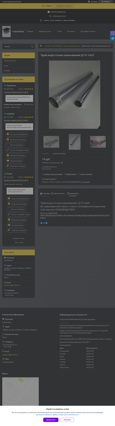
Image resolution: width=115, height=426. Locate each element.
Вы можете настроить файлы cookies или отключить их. (56, 415)
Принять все (50, 420)
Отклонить (67, 420)
